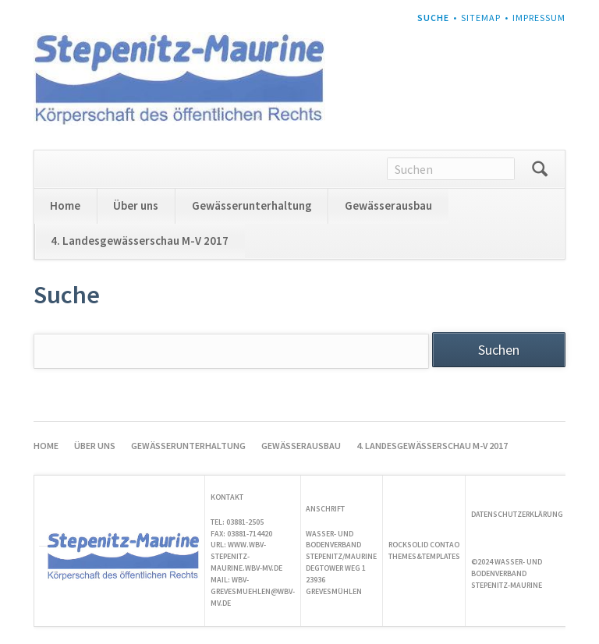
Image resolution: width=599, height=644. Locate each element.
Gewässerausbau (388, 205)
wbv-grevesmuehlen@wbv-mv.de (253, 591)
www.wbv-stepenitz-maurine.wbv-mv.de (246, 556)
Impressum (538, 17)
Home (65, 205)
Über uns (135, 205)
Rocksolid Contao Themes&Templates (424, 550)
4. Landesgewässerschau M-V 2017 (140, 240)
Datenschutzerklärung (517, 514)
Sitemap (481, 17)
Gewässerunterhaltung (252, 205)
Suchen (540, 169)
